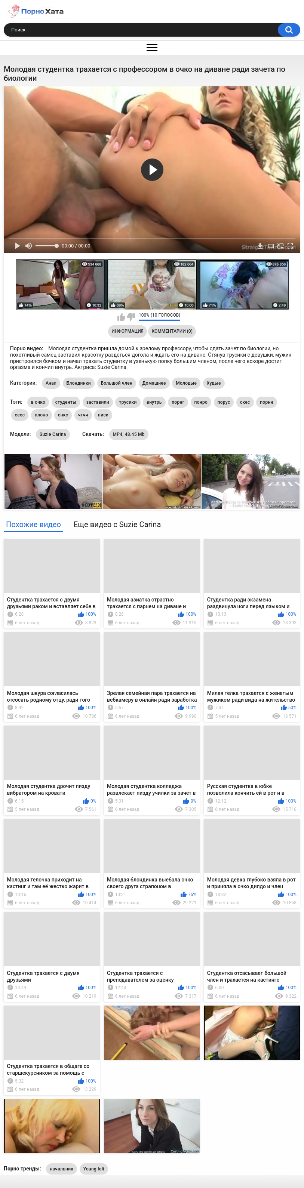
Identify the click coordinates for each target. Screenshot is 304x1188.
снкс (63, 415)
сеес (20, 415)
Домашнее (154, 383)
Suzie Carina (53, 434)
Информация (127, 331)
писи (103, 415)
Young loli (93, 1169)
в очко (38, 402)
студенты (66, 402)
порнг (178, 402)
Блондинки (79, 383)
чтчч (83, 415)
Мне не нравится (131, 317)
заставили (97, 402)
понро (201, 402)
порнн (266, 402)
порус (224, 402)
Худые (214, 383)
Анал (51, 383)
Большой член (117, 383)
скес (245, 402)
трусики (127, 402)
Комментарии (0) (171, 331)
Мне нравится (121, 317)
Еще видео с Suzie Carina (117, 524)
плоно (41, 415)
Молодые (186, 383)
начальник (61, 1169)
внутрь (154, 402)
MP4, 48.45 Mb (129, 434)
